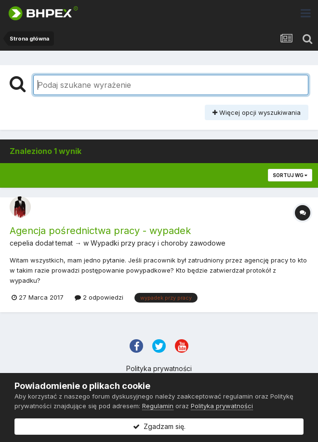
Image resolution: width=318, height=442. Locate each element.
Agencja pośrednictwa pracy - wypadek (100, 230)
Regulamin (157, 406)
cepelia (21, 243)
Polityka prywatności (159, 368)
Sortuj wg (290, 175)
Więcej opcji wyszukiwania (256, 112)
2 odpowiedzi (99, 297)
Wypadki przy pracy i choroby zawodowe (158, 243)
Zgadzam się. (159, 426)
